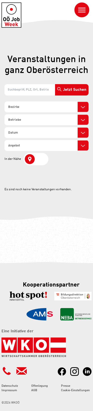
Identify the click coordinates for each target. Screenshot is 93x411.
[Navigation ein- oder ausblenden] (81, 9)
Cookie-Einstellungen (75, 390)
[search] (25, 107)
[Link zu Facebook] (62, 371)
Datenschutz (9, 386)
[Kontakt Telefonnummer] (6, 371)
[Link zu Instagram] (74, 371)
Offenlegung (39, 386)
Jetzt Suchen (74, 90)
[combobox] (46, 106)
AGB (34, 390)
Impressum (9, 390)
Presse (65, 386)
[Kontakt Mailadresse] (21, 371)
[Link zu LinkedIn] (87, 371)
